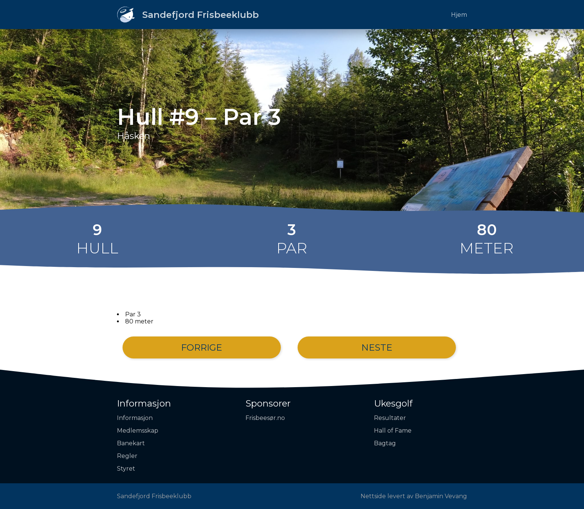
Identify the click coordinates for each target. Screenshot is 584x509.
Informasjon (144, 403)
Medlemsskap (137, 430)
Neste (376, 347)
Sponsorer (268, 403)
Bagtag (385, 443)
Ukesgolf (393, 403)
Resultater (390, 417)
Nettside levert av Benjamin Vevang (414, 496)
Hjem (459, 14)
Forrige (201, 347)
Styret (126, 468)
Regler (127, 455)
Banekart (131, 443)
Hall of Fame (393, 430)
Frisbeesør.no (265, 417)
